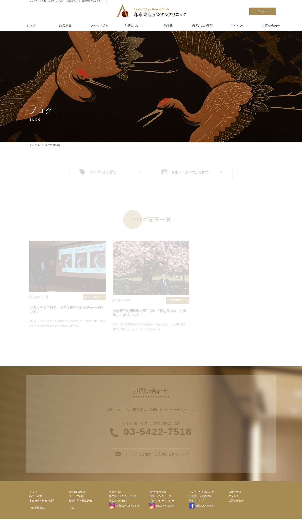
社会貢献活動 (36, 509)
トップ (30, 25)
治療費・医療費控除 (200, 497)
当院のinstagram (161, 507)
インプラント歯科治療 (201, 493)
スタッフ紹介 (99, 25)
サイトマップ (196, 502)
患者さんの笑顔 (202, 25)
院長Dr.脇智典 (77, 493)
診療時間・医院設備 (80, 502)
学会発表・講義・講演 (42, 502)
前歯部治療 (235, 493)
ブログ (73, 509)
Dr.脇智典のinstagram (124, 507)
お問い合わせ (271, 25)
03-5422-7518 (158, 433)
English (262, 11)
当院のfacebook (201, 507)
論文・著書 (35, 497)
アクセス (237, 25)
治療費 (168, 25)
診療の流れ (115, 493)
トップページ (36, 145)
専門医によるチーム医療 (123, 497)
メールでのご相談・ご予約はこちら (146, 455)
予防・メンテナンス (160, 497)
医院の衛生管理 (158, 493)
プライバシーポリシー (161, 502)
